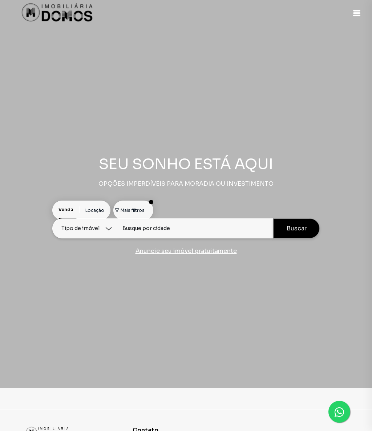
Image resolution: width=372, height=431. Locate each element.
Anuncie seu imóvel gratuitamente (186, 251)
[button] (353, 13)
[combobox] (195, 228)
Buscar (297, 228)
